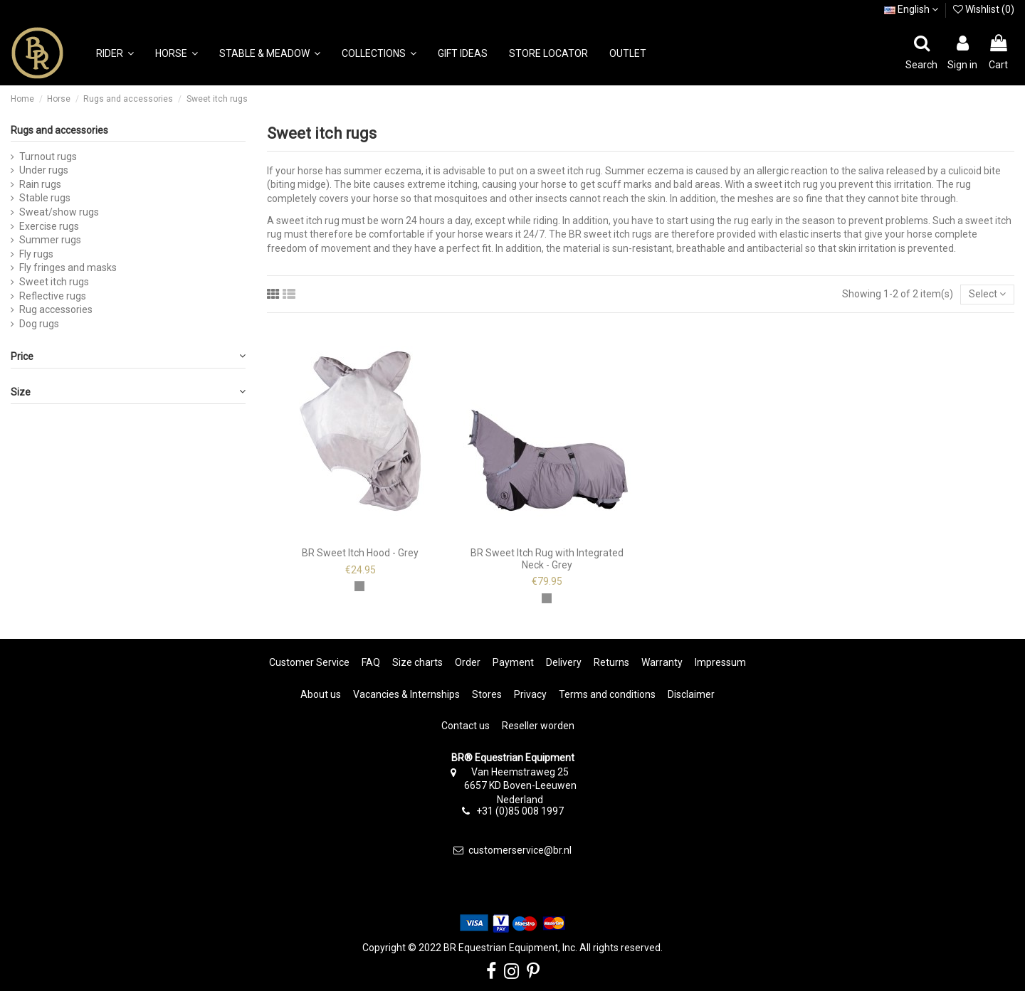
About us (320, 694)
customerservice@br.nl (520, 850)
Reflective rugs (52, 296)
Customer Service (309, 662)
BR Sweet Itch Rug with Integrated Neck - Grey (547, 559)
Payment (513, 662)
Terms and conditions (607, 694)
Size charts (417, 662)
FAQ (371, 662)
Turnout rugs (48, 156)
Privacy (530, 694)
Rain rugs (40, 184)
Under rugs (43, 170)
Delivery (564, 662)
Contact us (465, 725)
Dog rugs (39, 323)
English (911, 9)
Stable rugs (44, 197)
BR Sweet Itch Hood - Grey (360, 552)
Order (467, 662)
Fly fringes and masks (68, 267)
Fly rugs (36, 254)
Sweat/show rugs (59, 212)
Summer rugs (50, 239)
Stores (487, 694)
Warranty (662, 662)
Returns (611, 662)
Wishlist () (983, 9)
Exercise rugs (49, 226)
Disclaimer (691, 694)
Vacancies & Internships (406, 694)
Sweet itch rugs (54, 281)
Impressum (720, 662)
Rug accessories (56, 309)
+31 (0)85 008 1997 (520, 811)
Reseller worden (538, 725)
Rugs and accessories (59, 130)
